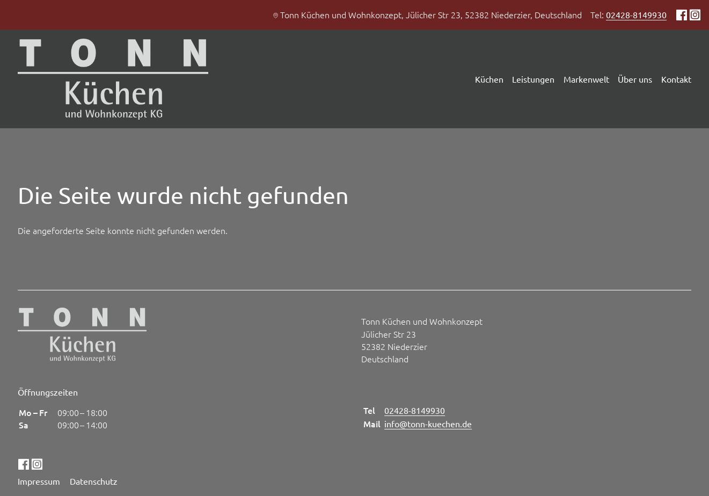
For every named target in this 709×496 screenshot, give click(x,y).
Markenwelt (586, 79)
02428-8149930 (636, 14)
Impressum (39, 481)
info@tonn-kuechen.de (428, 423)
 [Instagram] (694, 14)
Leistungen (533, 79)
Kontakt (676, 79)
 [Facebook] (681, 14)
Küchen (489, 79)
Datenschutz (94, 481)
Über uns (635, 79)
